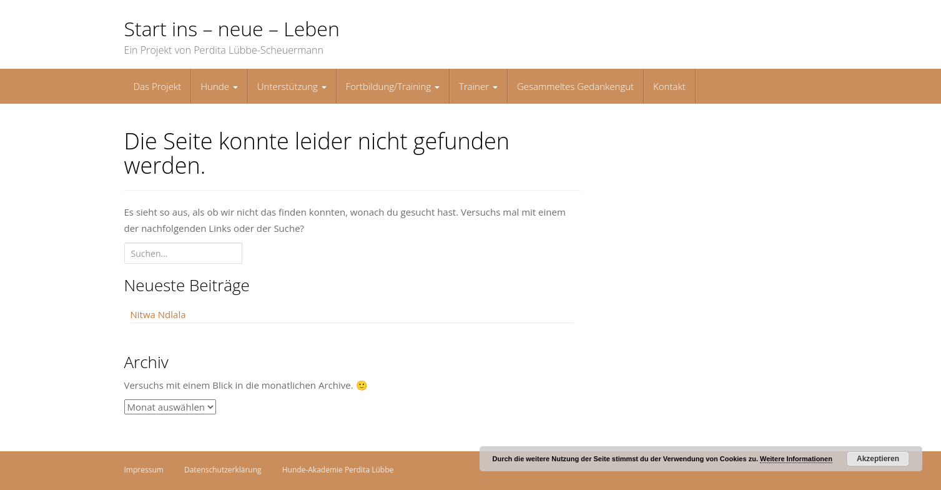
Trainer (478, 86)
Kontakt (669, 86)
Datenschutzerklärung (223, 469)
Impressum (144, 469)
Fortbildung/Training (393, 86)
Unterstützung (292, 86)
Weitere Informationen (796, 458)
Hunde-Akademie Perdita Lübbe (337, 469)
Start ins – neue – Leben (232, 28)
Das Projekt (158, 86)
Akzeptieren (878, 458)
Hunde (219, 86)
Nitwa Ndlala (158, 314)
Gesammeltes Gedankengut (575, 86)
